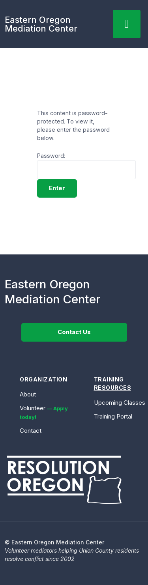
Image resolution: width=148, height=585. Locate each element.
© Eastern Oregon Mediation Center (54, 542)
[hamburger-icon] (127, 24)
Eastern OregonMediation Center (41, 24)
